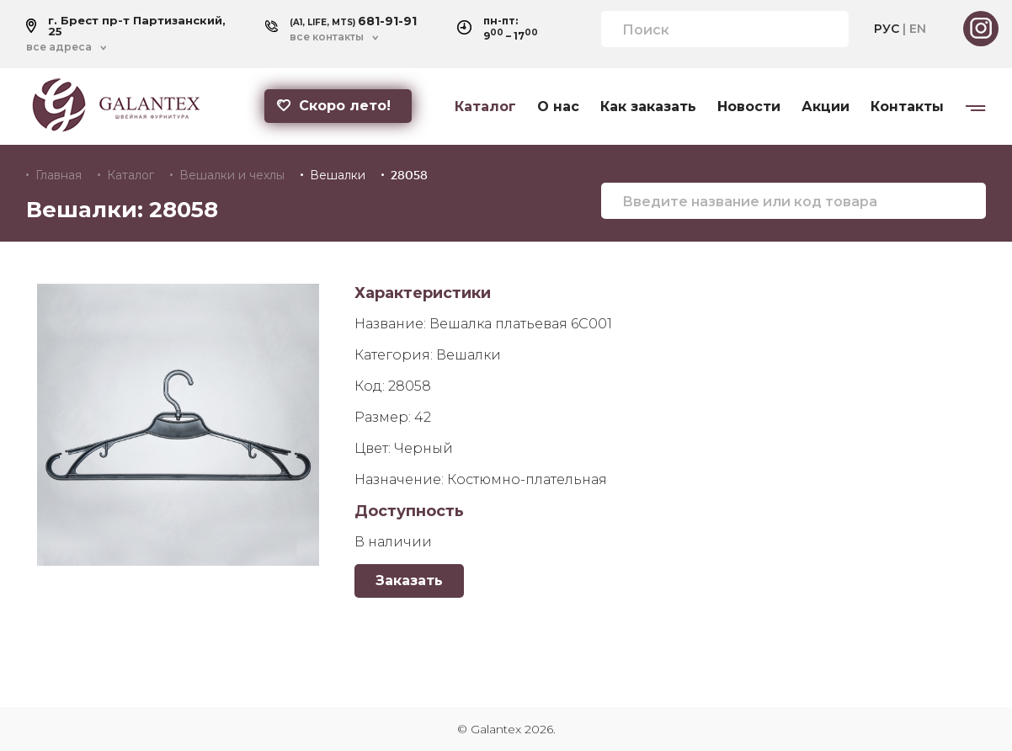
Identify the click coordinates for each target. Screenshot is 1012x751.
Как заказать (648, 107)
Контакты (907, 107)
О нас (558, 107)
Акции (826, 107)
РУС (886, 29)
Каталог (485, 107)
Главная (58, 175)
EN (917, 29)
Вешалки (337, 175)
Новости (748, 107)
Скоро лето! (334, 106)
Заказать (409, 581)
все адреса (59, 47)
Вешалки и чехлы (232, 175)
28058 (409, 175)
